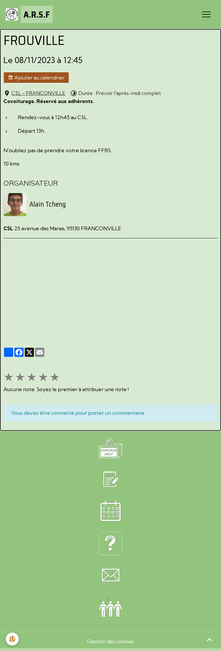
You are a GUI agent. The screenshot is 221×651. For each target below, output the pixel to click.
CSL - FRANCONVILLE (38, 93)
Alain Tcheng (47, 204)
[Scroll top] (209, 639)
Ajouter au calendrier (36, 78)
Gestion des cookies (110, 641)
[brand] (29, 14)
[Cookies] (12, 639)
